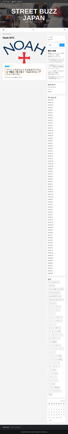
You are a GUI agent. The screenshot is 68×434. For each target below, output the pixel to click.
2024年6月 (50, 146)
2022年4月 (50, 212)
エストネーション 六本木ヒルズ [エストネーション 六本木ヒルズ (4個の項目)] (55, 317)
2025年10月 (50, 105)
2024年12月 (50, 130)
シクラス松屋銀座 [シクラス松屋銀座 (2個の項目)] (52, 341)
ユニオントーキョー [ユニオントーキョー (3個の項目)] (53, 380)
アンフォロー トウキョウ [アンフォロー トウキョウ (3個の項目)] (54, 310)
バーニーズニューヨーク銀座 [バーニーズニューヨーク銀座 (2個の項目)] (55, 355)
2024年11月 (50, 133)
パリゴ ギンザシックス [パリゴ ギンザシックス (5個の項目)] (54, 362)
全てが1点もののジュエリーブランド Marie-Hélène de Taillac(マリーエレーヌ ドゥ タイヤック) (56, 60)
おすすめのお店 (52, 87)
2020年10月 (50, 258)
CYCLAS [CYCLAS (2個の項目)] (50, 282)
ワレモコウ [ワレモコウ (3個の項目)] (57, 391)
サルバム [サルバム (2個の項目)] (50, 338)
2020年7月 (50, 265)
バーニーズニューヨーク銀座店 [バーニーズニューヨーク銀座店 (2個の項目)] (55, 359)
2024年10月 (50, 135)
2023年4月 (50, 181)
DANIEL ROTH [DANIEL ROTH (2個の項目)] (56, 282)
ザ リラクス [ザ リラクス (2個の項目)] (56, 338)
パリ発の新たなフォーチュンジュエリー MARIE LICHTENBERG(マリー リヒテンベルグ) (56, 66)
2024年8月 (50, 140)
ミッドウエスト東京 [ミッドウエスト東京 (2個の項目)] (53, 373)
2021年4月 (50, 242)
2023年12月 (50, 161)
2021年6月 (50, 237)
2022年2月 (50, 217)
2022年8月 (50, 202)
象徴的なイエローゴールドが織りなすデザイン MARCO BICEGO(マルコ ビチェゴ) (56, 55)
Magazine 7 (38, 432)
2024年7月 (50, 143)
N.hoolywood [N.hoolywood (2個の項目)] (56, 292)
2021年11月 (50, 225)
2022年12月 (50, 191)
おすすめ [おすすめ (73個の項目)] (54, 303)
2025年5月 (50, 118)
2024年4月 (50, 151)
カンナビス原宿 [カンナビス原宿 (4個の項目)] (56, 331)
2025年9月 (50, 107)
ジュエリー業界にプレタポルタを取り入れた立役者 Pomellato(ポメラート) (56, 72)
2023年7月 (50, 174)
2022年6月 (50, 207)
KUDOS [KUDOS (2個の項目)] (50, 292)
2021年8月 (50, 232)
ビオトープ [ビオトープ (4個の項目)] (51, 366)
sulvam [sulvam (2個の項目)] (58, 296)
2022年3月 (50, 214)
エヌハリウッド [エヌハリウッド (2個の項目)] (52, 324)
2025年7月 (50, 112)
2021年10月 (50, 227)
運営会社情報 (6, 427)
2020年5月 (50, 271)
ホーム (33, 29)
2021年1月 (50, 250)
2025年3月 (50, 123)
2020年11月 (50, 255)
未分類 (49, 91)
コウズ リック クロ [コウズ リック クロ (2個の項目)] (58, 334)
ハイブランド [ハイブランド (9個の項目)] (51, 352)
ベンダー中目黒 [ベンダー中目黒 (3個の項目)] (52, 369)
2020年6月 (50, 268)
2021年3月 (50, 245)
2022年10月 (50, 197)
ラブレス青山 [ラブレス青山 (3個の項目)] (51, 384)
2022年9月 (50, 199)
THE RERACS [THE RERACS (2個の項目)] (51, 299)
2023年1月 (50, 189)
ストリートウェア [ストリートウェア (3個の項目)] (59, 348)
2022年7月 (50, 204)
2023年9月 (50, 169)
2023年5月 (50, 179)
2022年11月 (50, 194)
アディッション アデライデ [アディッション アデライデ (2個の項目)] (54, 306)
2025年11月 (50, 102)
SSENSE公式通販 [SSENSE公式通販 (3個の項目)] (52, 296)
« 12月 (50, 420)
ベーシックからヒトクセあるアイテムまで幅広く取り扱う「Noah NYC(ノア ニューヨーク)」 (23, 72)
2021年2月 (50, 248)
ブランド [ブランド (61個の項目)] (57, 366)
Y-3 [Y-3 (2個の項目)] (49, 303)
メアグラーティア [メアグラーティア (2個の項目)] (52, 377)
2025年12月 (50, 100)
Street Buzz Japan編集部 (12, 77)
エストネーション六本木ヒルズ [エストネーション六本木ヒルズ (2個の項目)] (55, 320)
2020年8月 (50, 263)
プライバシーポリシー (15, 427)
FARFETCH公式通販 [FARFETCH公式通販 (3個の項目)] (52, 289)
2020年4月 (50, 273)
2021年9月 (50, 230)
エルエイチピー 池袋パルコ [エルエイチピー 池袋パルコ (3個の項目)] (54, 327)
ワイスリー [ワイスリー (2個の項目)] (51, 391)
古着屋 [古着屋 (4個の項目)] (50, 394)
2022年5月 (50, 209)
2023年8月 (50, 171)
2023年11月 (50, 163)
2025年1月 (50, 128)
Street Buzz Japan (34, 15)
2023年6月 (50, 176)
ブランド (7, 66)
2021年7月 (50, 235)
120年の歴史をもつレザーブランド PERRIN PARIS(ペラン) (56, 77)
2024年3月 (50, 153)
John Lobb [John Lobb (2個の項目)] (60, 289)
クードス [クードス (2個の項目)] (50, 334)
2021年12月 (50, 222)
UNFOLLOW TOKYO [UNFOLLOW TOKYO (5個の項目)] (59, 299)
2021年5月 (50, 240)
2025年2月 (50, 125)
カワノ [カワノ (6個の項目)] (50, 331)
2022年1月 (50, 220)
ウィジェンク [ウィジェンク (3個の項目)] (51, 313)
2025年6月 (50, 115)
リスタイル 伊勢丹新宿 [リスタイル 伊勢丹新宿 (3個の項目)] (54, 387)
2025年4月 (50, 120)
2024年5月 (50, 148)
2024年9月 (50, 138)
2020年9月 (50, 260)
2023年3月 (50, 184)
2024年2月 (50, 156)
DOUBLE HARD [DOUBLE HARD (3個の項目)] (51, 285)
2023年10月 (50, 166)
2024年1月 (50, 158)
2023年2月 (50, 186)
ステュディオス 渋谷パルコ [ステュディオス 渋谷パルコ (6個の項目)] (54, 345)
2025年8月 (50, 110)
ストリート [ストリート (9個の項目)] (51, 348)
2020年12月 (50, 253)
